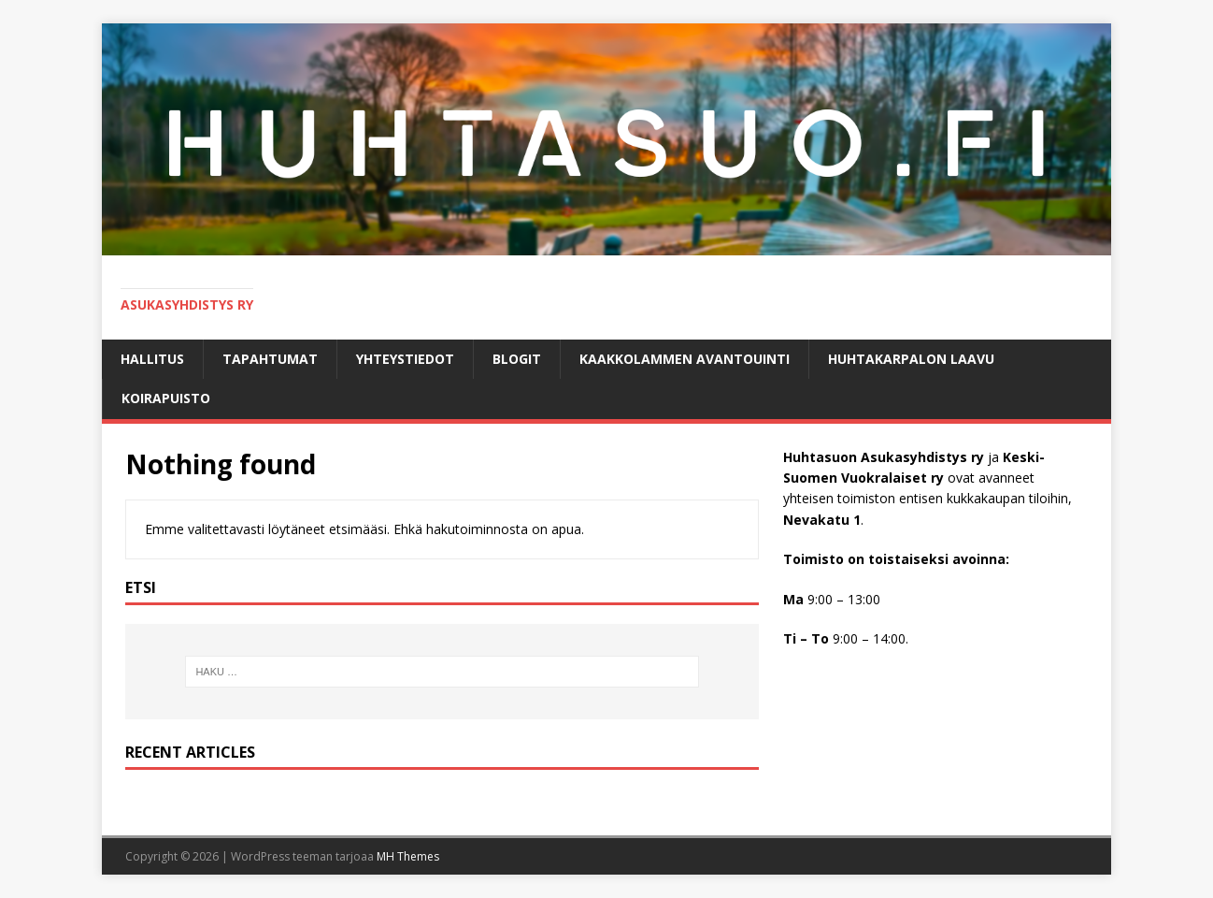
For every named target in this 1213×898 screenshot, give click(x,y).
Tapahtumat (270, 359)
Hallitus (152, 359)
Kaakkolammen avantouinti (684, 359)
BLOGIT (516, 359)
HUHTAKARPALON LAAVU (911, 359)
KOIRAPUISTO (165, 398)
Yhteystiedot (405, 359)
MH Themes (408, 856)
